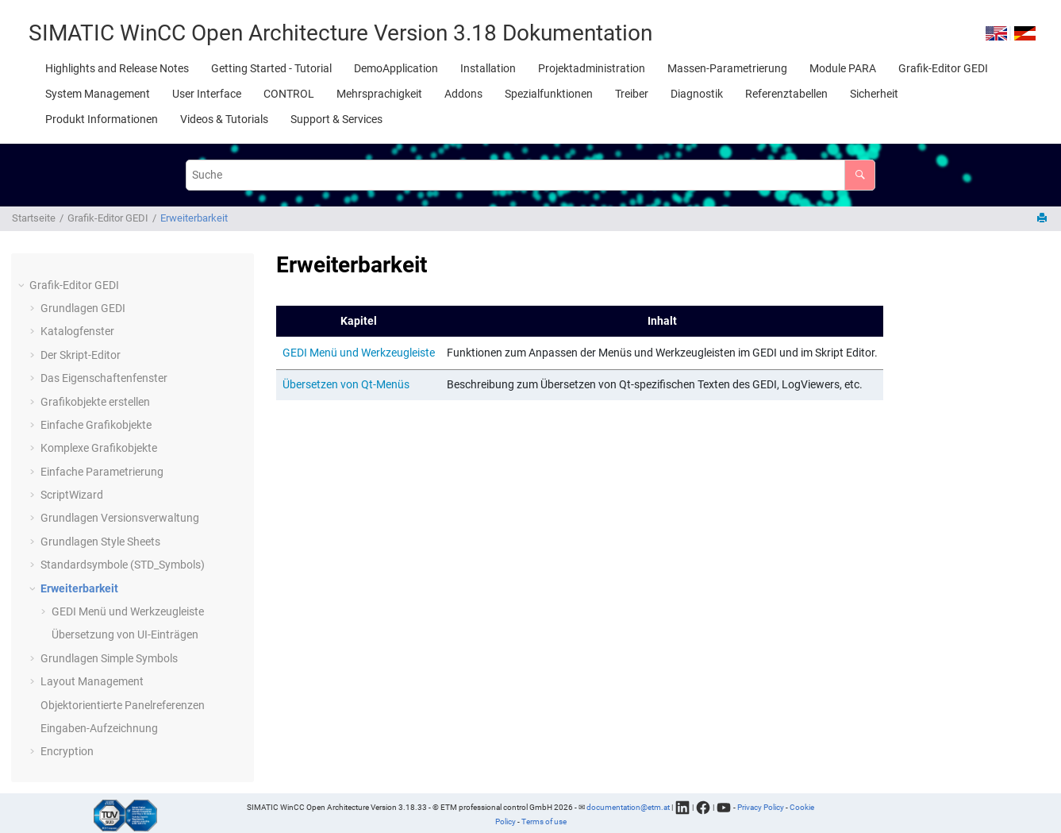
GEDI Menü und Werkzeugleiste (128, 611)
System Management (97, 93)
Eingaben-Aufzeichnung (99, 728)
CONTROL (288, 93)
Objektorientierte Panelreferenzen (122, 705)
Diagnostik (697, 93)
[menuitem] (117, 68)
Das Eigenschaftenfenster (103, 378)
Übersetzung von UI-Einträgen (125, 634)
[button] (23, 286)
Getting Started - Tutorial (271, 68)
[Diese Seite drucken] (1043, 219)
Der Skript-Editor (80, 355)
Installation (488, 68)
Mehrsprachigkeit (379, 93)
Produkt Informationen (101, 119)
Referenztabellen (786, 93)
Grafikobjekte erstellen (95, 401)
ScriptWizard (71, 494)
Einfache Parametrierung (101, 471)
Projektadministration (591, 68)
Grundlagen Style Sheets (100, 541)
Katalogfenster (77, 331)
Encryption (67, 751)
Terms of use (544, 821)
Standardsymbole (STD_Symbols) (122, 564)
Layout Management (92, 681)
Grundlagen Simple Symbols (109, 658)
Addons (463, 93)
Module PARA (842, 68)
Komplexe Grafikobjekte (98, 448)
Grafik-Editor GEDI (943, 68)
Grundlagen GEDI (82, 308)
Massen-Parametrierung (727, 68)
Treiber (631, 93)
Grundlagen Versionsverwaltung (119, 517)
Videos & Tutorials (224, 119)
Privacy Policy (760, 806)
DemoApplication (396, 68)
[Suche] (859, 175)
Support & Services (336, 119)
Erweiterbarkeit (194, 218)
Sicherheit (874, 93)
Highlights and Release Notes (117, 68)
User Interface (206, 93)
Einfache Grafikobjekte (96, 424)
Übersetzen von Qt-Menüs (346, 384)
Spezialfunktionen (549, 93)
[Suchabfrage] (530, 175)
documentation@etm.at (628, 806)
